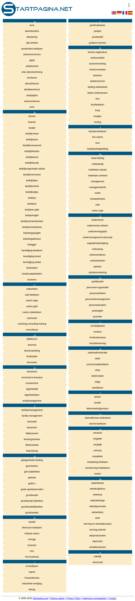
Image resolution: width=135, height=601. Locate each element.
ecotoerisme (32, 383)
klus (98, 98)
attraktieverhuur (32, 89)
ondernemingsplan (97, 231)
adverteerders (32, 31)
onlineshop (97, 249)
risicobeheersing (97, 343)
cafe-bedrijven (32, 294)
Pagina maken (57, 598)
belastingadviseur (32, 239)
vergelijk (97, 444)
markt (97, 193)
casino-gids (32, 306)
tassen (97, 396)
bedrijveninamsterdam (32, 221)
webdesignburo (97, 488)
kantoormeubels (97, 69)
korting (97, 122)
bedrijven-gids (32, 209)
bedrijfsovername (32, 174)
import (32, 572)
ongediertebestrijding (97, 243)
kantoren (97, 75)
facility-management (32, 415)
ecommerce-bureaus (32, 377)
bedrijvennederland (32, 227)
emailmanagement (32, 400)
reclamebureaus (97, 337)
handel (32, 522)
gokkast (32, 477)
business (31, 279)
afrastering (32, 37)
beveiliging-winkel (32, 262)
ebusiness (32, 371)
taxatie (97, 402)
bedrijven (32, 203)
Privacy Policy (73, 598)
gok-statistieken (32, 471)
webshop (97, 494)
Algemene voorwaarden (94, 598)
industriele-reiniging (32, 583)
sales (97, 358)
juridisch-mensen (97, 43)
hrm (32, 551)
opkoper (97, 266)
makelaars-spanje (98, 169)
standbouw (97, 387)
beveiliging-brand (32, 256)
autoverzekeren (32, 101)
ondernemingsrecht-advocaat (97, 237)
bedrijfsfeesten (32, 151)
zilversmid (98, 562)
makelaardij (97, 164)
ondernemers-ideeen (97, 225)
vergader (97, 438)
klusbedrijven (97, 104)
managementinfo (97, 187)
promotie (97, 316)
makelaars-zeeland (97, 175)
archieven (32, 77)
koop (97, 110)
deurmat (32, 345)
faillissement (32, 433)
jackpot (97, 31)
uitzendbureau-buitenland (97, 418)
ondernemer (97, 220)
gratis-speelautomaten (32, 489)
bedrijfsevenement (32, 145)
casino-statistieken (32, 312)
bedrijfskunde (32, 163)
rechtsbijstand (97, 326)
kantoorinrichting (97, 63)
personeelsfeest (97, 293)
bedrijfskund (32, 157)
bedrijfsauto (32, 139)
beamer (32, 122)
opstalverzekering (97, 272)
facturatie (32, 421)
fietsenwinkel (32, 445)
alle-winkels (32, 43)
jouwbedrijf (97, 37)
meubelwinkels (97, 199)
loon (97, 143)
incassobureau (32, 578)
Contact (112, 598)
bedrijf (32, 128)
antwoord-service (32, 54)
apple (32, 60)
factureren (32, 427)
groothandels (31, 512)
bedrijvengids (32, 215)
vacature (97, 433)
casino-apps (32, 300)
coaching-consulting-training (32, 323)
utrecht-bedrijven (97, 423)
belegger (32, 244)
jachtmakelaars (97, 25)
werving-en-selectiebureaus (98, 524)
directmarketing (32, 350)
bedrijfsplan (32, 180)
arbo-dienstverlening (32, 72)
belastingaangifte (32, 233)
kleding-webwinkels (97, 87)
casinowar (32, 318)
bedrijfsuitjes (32, 192)
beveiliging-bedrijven (32, 250)
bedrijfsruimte (32, 186)
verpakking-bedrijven (97, 462)
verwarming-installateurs (97, 468)
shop (97, 370)
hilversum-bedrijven (32, 527)
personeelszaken (97, 305)
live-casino (97, 137)
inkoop (32, 589)
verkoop (97, 450)
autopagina (32, 95)
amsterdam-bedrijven (32, 48)
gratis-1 (32, 483)
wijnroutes (97, 541)
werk (97, 518)
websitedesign (97, 500)
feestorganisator (32, 439)
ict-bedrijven (32, 566)
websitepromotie (97, 506)
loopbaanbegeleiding (97, 149)
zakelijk (97, 556)
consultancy (32, 329)
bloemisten (32, 268)
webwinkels (97, 512)
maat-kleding (97, 158)
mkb (97, 204)
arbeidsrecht (32, 66)
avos (32, 107)
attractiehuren (32, 83)
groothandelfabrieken (32, 506)
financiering (32, 451)
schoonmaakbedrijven (97, 364)
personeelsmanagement (97, 299)
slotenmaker (97, 376)
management (97, 181)
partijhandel (97, 281)
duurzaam (32, 362)
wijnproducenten (97, 535)
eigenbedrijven (32, 395)
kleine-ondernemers (97, 93)
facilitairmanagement (32, 410)
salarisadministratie (97, 352)
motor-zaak (97, 210)
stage (97, 382)
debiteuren (32, 339)
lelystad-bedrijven (97, 131)
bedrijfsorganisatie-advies (32, 168)
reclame (97, 331)
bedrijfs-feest (32, 133)
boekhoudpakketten (32, 273)
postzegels (97, 310)
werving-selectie (97, 529)
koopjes (97, 116)
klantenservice (97, 81)
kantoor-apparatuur (97, 52)
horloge (32, 539)
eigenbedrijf (32, 389)
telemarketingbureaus (98, 408)
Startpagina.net (40, 598)
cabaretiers (32, 289)
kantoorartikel (97, 57)
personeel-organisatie (98, 287)
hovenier (32, 545)
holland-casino (32, 533)
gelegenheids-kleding (32, 460)
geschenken (32, 466)
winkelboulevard (97, 547)
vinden (97, 473)
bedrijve (32, 198)
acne (32, 25)
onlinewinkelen (97, 260)
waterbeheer (97, 483)
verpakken (97, 456)
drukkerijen (32, 356)
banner (31, 116)
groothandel (32, 495)
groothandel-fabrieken (32, 501)
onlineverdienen (97, 254)
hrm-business (32, 556)
